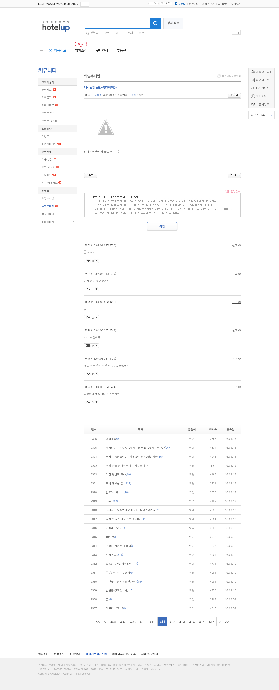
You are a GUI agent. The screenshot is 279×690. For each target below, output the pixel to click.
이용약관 (75, 654)
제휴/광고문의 (149, 654)
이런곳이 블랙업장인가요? (124, 581)
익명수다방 (48, 206)
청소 (141, 33)
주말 (107, 33)
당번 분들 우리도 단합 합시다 (126, 519)
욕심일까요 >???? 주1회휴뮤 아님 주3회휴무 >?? (138, 447)
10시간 (111, 537)
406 (113, 621)
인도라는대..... (117, 492)
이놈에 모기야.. (117, 528)
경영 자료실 (48, 167)
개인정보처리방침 (96, 654)
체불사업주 (262, 104)
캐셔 (130, 33)
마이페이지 (262, 88)
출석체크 (47, 89)
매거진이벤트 (49, 144)
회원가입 (166, 3)
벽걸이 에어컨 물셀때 (120, 545)
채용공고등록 (264, 72)
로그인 (153, 3)
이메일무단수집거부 (124, 654)
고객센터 (223, 4)
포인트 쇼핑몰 (49, 121)
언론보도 (59, 654)
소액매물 (47, 175)
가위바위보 (48, 105)
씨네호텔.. (114, 554)
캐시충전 (261, 96)
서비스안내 (208, 4)
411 (162, 621)
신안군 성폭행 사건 (119, 590)
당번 (118, 33)
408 (133, 621)
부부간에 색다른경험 (120, 572)
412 (172, 621)
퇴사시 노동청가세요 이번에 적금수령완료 (133, 510)
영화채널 (113, 438)
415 (202, 621)
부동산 (121, 51)
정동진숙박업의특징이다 (122, 563)
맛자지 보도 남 (116, 608)
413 (182, 621)
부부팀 (94, 33)
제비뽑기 (47, 97)
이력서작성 (262, 80)
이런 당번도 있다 (118, 474)
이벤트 (45, 136)
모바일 (180, 3)
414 (192, 621)
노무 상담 (47, 159)
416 (211, 621)
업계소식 (81, 51)
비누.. (112, 501)
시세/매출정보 (50, 183)
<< (98, 621)
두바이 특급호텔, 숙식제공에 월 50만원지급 (134, 456)
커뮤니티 (194, 4)
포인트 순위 (48, 113)
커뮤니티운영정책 (229, 76)
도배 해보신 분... (118, 483)
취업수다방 (48, 198)
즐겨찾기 (236, 4)
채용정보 (60, 51)
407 (123, 621)
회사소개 (43, 654)
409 (142, 621)
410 (152, 621)
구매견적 (102, 51)
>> (227, 621)
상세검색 (173, 23)
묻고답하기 (48, 214)
